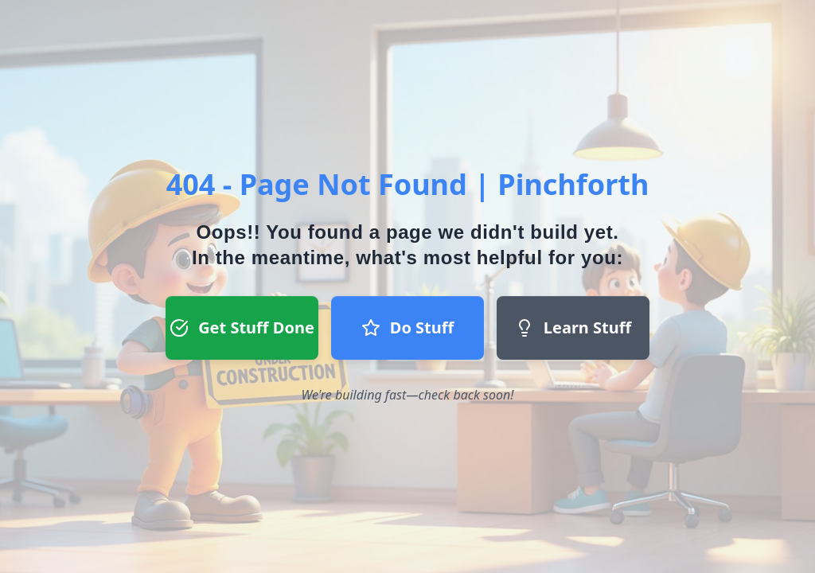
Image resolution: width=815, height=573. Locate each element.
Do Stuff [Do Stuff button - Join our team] (407, 327)
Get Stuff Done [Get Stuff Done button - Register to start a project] (242, 327)
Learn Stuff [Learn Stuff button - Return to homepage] (573, 327)
